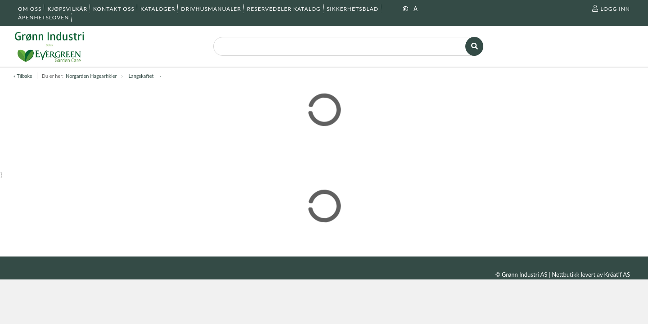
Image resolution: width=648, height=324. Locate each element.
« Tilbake (23, 76)
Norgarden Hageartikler (91, 76)
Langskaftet (142, 76)
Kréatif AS (617, 274)
